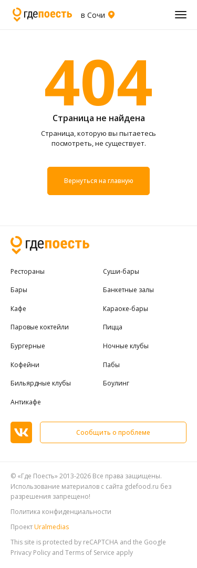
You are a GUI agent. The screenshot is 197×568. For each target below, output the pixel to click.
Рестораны (28, 271)
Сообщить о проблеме (113, 432)
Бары (19, 290)
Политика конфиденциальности (61, 511)
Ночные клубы (126, 346)
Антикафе (26, 402)
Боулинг (116, 383)
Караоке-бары (125, 309)
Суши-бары (121, 271)
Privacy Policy (30, 552)
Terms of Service (90, 552)
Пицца (112, 327)
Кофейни (25, 365)
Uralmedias (51, 526)
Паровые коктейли (40, 327)
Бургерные (28, 346)
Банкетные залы (128, 290)
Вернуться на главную (98, 181)
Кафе (18, 309)
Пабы (111, 365)
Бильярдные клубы (41, 383)
